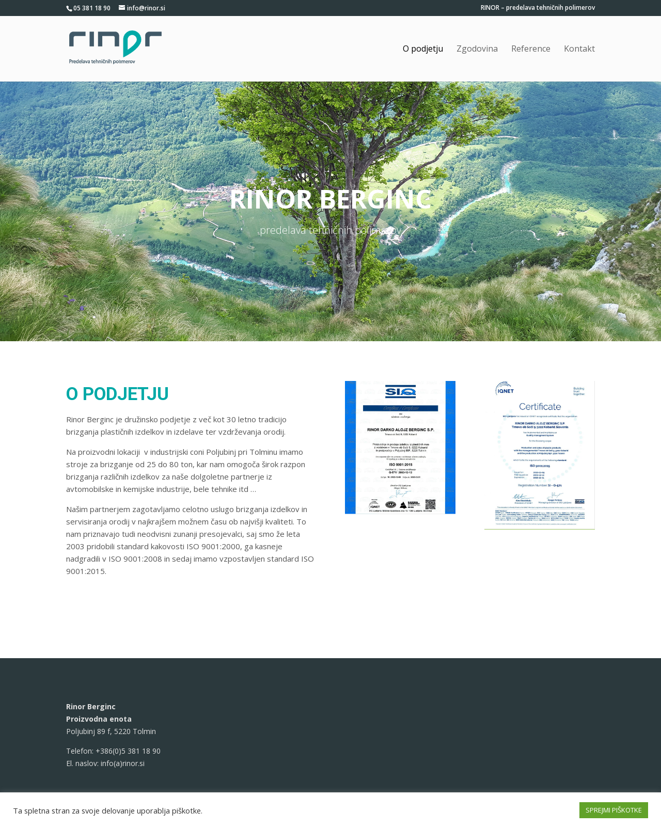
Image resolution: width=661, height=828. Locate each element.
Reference (530, 49)
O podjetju (423, 49)
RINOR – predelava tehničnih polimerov (538, 8)
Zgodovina (477, 49)
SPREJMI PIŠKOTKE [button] (614, 810)
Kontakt (579, 49)
